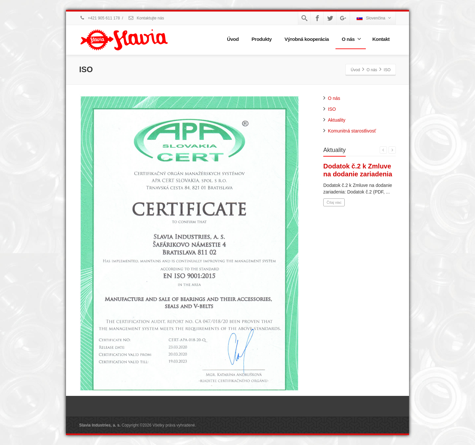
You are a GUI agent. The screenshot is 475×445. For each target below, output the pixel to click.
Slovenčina (374, 17)
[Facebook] (317, 18)
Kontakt (381, 39)
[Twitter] (330, 18)
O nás (351, 39)
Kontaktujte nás (146, 18)
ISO (332, 109)
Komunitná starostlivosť (352, 131)
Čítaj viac (334, 202)
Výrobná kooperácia (307, 39)
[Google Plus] (343, 18)
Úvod (233, 39)
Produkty (262, 39)
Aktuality (336, 120)
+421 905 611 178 (99, 18)
